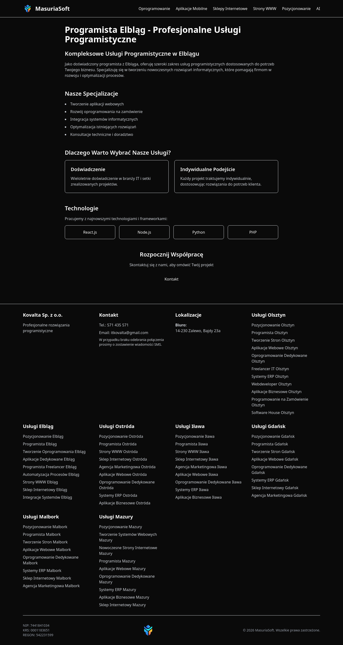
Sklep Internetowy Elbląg (45, 489)
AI (318, 8)
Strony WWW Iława (192, 451)
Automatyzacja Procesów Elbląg (51, 474)
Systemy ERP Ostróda (118, 495)
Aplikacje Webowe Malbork (47, 549)
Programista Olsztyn (270, 332)
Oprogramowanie (154, 8)
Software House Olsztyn (273, 412)
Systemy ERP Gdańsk (270, 480)
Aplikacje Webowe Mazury (122, 568)
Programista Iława (191, 444)
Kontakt (172, 279)
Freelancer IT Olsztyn (270, 368)
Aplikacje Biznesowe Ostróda (124, 503)
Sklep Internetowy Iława (196, 459)
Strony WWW (264, 8)
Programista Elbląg (40, 444)
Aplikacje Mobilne (191, 8)
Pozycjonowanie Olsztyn (273, 325)
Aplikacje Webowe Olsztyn (275, 347)
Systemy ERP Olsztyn (270, 376)
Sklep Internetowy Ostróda (123, 459)
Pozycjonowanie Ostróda (121, 436)
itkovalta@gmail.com (129, 332)
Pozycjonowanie (296, 8)
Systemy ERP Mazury (117, 589)
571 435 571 (118, 325)
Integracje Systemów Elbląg (47, 497)
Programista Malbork (42, 534)
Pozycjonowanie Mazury (120, 526)
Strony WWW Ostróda (118, 451)
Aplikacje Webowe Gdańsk (275, 459)
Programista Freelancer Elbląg (49, 466)
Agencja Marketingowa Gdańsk (279, 495)
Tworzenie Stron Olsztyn (273, 340)
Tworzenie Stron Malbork (45, 542)
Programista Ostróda (117, 444)
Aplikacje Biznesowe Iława (198, 497)
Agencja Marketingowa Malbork (51, 585)
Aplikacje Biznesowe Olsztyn (277, 391)
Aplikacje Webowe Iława (196, 474)
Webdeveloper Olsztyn (272, 384)
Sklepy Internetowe (230, 8)
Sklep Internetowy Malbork (47, 578)
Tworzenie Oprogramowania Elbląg (54, 451)
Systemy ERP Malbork (42, 570)
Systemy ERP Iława (191, 489)
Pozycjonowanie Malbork (45, 526)
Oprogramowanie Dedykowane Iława (208, 482)
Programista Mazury (117, 561)
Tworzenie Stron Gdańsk (273, 451)
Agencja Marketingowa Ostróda (127, 466)
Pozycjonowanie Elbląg (43, 436)
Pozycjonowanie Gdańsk (273, 436)
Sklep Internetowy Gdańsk (275, 487)
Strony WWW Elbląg (40, 482)
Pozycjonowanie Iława (194, 436)
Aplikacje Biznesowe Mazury (124, 597)
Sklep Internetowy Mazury (122, 604)
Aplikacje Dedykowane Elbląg (49, 459)
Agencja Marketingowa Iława (201, 466)
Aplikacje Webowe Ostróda (123, 474)
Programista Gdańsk (270, 444)
